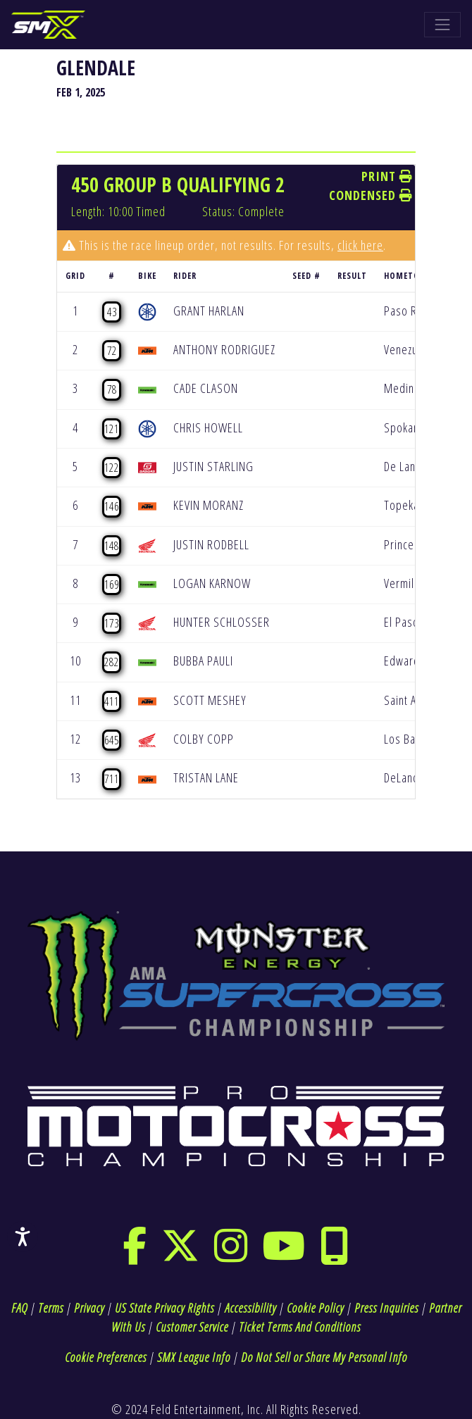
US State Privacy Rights (164, 1307)
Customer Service (192, 1326)
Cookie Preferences (106, 1357)
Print (387, 176)
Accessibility (250, 1307)
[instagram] (231, 1254)
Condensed (371, 195)
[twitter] (181, 1254)
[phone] (334, 1254)
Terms (50, 1307)
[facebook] (135, 1254)
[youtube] (283, 1254)
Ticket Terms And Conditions (300, 1326)
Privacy (89, 1307)
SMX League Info (193, 1357)
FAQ (19, 1307)
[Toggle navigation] (442, 24)
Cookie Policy (315, 1307)
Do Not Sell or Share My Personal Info (324, 1357)
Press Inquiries (386, 1307)
